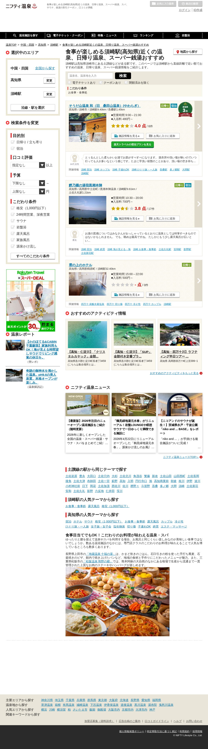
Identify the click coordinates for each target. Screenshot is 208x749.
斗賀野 (145, 486)
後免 (68, 481)
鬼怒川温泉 (166, 704)
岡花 (93, 486)
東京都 (102, 700)
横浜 (44, 709)
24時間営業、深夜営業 (33, 214)
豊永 (82, 476)
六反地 (99, 491)
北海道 (124, 700)
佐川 (125, 486)
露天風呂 (94, 506)
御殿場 (101, 709)
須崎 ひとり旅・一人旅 (144, 169)
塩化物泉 (119, 526)
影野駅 (187, 249)
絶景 (156, 526)
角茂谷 (137, 476)
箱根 (58, 704)
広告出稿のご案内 (129, 721)
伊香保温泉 (111, 704)
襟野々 (134, 486)
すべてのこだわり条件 (33, 256)
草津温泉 (47, 704)
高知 (122, 481)
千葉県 (70, 700)
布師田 (91, 481)
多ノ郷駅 (175, 169)
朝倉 (174, 481)
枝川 (181, 481)
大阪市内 (114, 709)
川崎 (52, 709)
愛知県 (145, 700)
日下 (85, 486)
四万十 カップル (152, 304)
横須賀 (61, 709)
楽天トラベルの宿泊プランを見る (132, 144)
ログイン (185, 10)
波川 (197, 481)
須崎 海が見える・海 (118, 249)
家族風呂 (23, 240)
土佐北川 (125, 476)
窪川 (120, 491)
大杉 (115, 476)
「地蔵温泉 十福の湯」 (101, 554)
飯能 (92, 709)
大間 (174, 486)
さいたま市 (80, 709)
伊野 (189, 481)
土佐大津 (79, 481)
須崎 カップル (102, 169)
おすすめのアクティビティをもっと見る (174, 373)
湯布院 (152, 704)
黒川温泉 (140, 704)
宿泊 (68, 521)
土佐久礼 (79, 491)
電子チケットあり (84, 82)
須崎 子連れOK (120, 169)
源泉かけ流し (26, 246)
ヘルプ (177, 721)
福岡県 (156, 700)
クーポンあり (112, 82)
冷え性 (179, 521)
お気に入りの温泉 (163, 4)
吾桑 (155, 486)
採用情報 (197, 731)
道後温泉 (126, 704)
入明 (130, 481)
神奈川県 (47, 700)
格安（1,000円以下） (115, 506)
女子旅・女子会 (101, 526)
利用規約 (184, 731)
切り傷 (131, 526)
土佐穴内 (104, 476)
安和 (68, 491)
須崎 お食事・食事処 (144, 249)
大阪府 (113, 700)
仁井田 (110, 491)
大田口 (91, 476)
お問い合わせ (194, 721)
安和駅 (177, 249)
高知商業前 (161, 481)
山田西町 (179, 476)
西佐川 (116, 486)
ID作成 (198, 10)
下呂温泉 (96, 704)
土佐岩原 (71, 476)
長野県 (135, 700)
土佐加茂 (104, 486)
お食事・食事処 (76, 506)
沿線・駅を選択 (33, 107)
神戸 (152, 709)
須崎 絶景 (99, 249)
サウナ (88, 521)
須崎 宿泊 (86, 169)
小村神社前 (73, 486)
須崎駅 (85, 173)
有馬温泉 (68, 704)
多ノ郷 (164, 486)
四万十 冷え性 (132, 304)
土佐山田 (166, 476)
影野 (90, 491)
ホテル (77, 521)
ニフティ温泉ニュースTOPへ (180, 457)
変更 (49, 80)
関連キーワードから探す (23, 714)
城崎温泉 (82, 704)
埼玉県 (59, 700)
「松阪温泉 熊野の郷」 (98, 561)
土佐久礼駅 (165, 249)
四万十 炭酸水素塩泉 (92, 304)
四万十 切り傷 (114, 304)
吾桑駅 (163, 169)
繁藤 (147, 476)
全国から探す (45, 68)
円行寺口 (141, 481)
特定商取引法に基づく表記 (162, 731)
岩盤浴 (21, 227)
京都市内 (128, 709)
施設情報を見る (128, 135)
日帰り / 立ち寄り (29, 142)
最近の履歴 (190, 4)
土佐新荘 (192, 486)
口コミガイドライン (157, 721)
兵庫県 (81, 700)
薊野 (115, 481)
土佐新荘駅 (87, 253)
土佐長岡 (193, 476)
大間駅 (186, 169)
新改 (155, 476)
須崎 (181, 486)
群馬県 (91, 700)
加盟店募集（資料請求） (99, 721)
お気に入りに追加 (164, 135)
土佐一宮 (104, 481)
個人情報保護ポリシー (131, 731)
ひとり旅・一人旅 (77, 526)
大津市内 (141, 709)
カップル (167, 521)
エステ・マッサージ (174, 526)
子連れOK (144, 526)
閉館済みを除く (139, 82)
